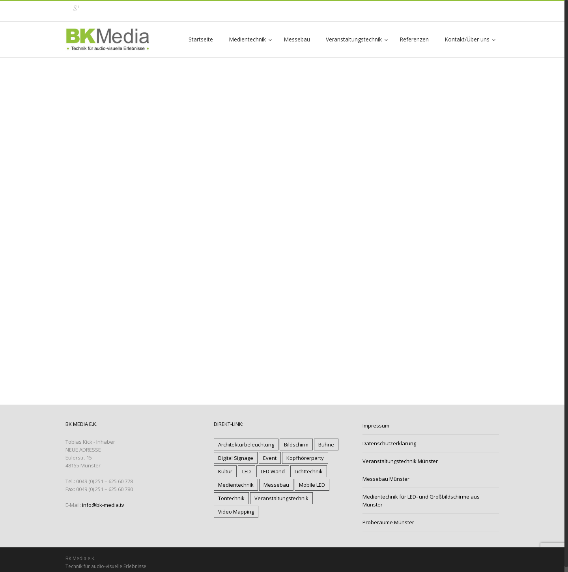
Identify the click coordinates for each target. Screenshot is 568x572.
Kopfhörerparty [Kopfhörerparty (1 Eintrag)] (305, 457)
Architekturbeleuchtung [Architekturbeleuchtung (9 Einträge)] (246, 444)
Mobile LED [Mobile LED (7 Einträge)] (312, 484)
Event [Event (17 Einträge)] (270, 457)
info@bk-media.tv (103, 504)
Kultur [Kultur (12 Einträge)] (225, 471)
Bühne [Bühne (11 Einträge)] (326, 444)
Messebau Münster (385, 478)
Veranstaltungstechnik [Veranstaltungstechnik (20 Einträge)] (281, 498)
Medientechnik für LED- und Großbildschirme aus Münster (421, 500)
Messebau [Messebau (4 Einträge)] (276, 484)
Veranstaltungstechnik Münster (400, 461)
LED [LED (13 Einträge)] (246, 471)
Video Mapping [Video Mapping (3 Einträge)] (236, 511)
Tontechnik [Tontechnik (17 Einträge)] (231, 498)
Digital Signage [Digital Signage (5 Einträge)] (235, 457)
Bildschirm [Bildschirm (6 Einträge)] (296, 444)
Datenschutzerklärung (389, 443)
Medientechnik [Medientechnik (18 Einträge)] (236, 484)
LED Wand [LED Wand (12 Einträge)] (273, 471)
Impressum (375, 425)
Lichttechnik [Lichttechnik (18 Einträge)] (309, 471)
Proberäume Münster (388, 522)
